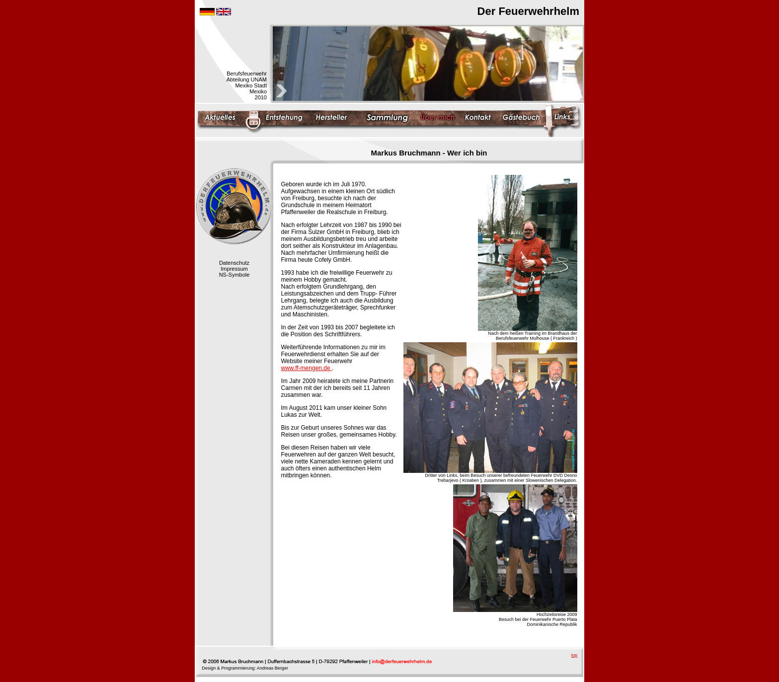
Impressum (234, 269)
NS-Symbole (234, 275)
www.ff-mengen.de (306, 368)
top (574, 655)
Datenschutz (234, 263)
